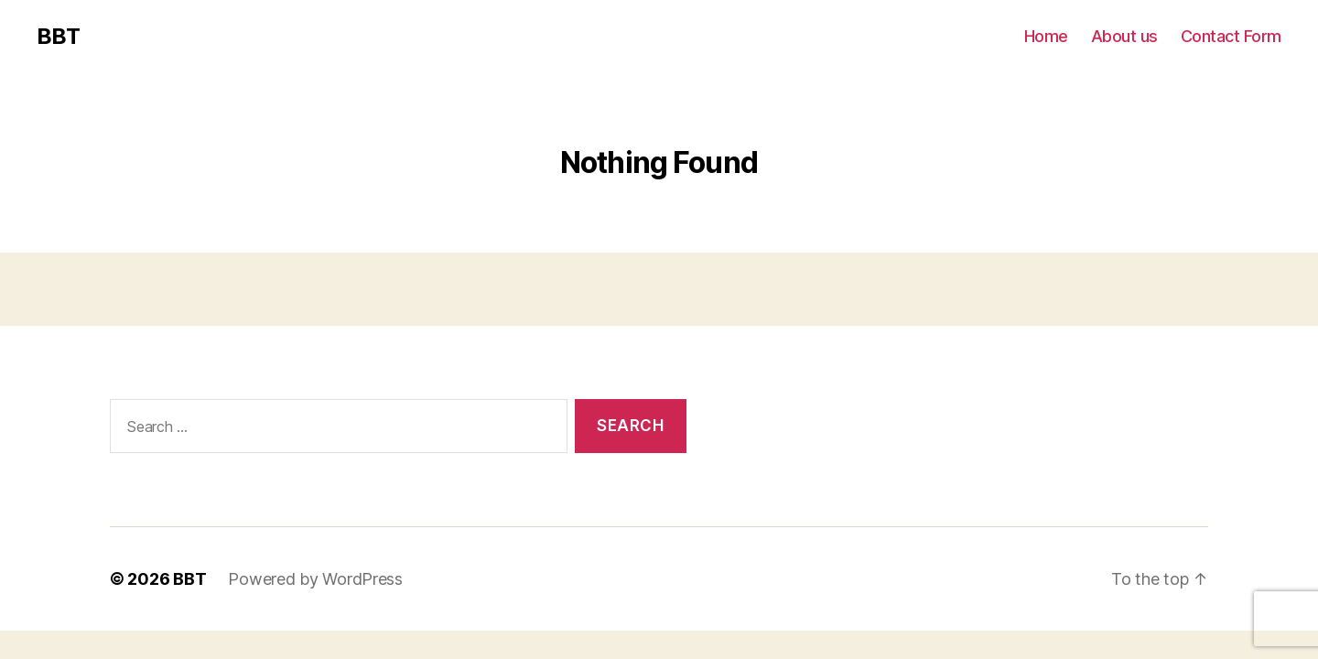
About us (1124, 36)
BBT (58, 37)
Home (1046, 36)
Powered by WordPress (315, 579)
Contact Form (1231, 36)
